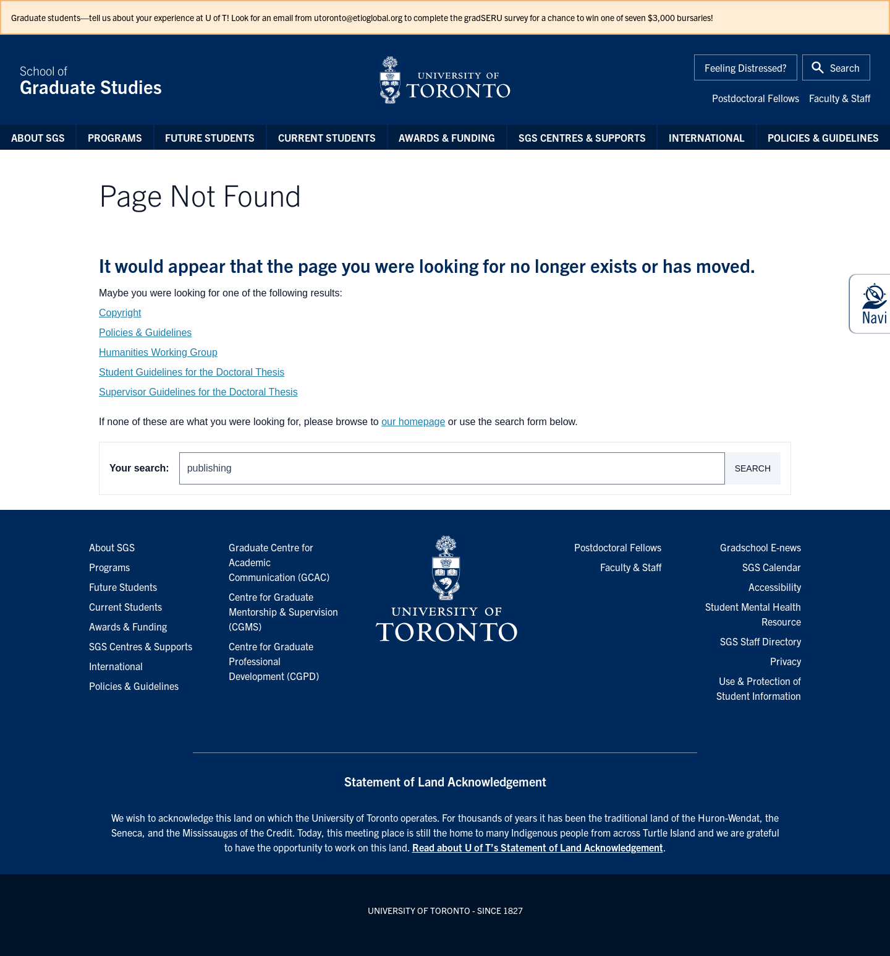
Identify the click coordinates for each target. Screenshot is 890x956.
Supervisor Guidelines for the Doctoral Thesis (198, 392)
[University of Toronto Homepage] (445, 589)
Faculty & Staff (839, 98)
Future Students (210, 137)
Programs (115, 137)
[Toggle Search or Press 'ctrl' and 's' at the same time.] (836, 67)
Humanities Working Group (158, 352)
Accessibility (774, 586)
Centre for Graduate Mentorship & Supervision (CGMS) (283, 611)
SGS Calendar (771, 567)
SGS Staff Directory (760, 641)
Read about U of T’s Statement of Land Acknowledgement (537, 847)
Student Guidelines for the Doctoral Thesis (191, 372)
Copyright (120, 313)
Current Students (327, 137)
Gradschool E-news (760, 547)
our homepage (413, 421)
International (707, 137)
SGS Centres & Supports (582, 137)
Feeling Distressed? (746, 67)
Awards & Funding (447, 137)
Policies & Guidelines (823, 137)
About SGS (38, 137)
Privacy (785, 661)
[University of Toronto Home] (445, 80)
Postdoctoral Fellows (755, 98)
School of (191, 79)
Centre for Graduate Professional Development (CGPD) (274, 661)
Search (753, 468)
